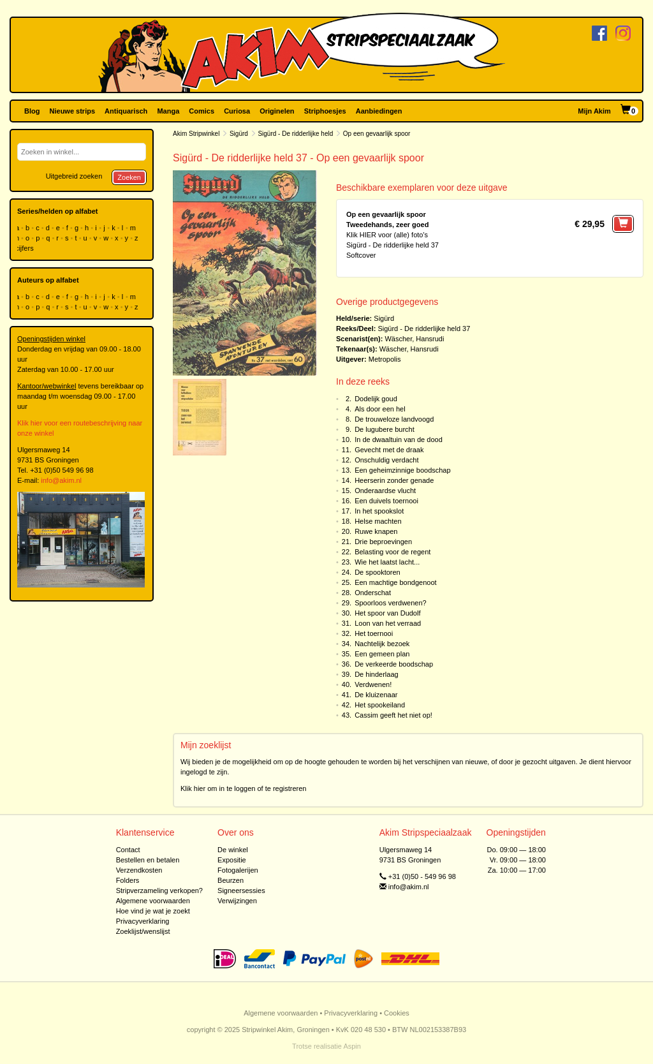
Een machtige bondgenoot (395, 582)
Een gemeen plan (382, 654)
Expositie (231, 860)
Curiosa (237, 111)
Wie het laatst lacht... (387, 562)
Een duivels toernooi (386, 501)
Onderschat (373, 592)
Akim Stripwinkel (196, 133)
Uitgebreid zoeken (74, 176)
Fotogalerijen (237, 870)
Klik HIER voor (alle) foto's (387, 235)
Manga (168, 111)
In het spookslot (379, 511)
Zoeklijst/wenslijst (143, 931)
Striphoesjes (325, 111)
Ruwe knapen (376, 531)
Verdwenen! (373, 684)
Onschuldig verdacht (386, 460)
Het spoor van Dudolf (387, 613)
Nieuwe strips (73, 111)
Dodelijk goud (376, 399)
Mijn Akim (594, 111)
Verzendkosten (139, 870)
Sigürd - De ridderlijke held (295, 133)
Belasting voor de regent (392, 552)
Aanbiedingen (379, 111)
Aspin (352, 1046)
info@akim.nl (61, 480)
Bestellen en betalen (148, 860)
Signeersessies (241, 890)
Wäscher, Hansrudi (414, 339)
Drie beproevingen (383, 541)
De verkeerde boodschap (394, 664)
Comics (201, 111)
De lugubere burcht (385, 429)
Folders (128, 880)
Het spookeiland (380, 705)
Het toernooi (374, 633)
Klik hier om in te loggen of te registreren (243, 788)
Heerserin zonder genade (394, 480)
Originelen (277, 111)
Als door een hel (380, 409)
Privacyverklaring (143, 921)
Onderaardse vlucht (385, 490)
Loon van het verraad (388, 623)
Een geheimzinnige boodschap (402, 470)
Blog (32, 111)
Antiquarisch (126, 111)
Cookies (396, 1013)
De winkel (232, 849)
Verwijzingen (237, 901)
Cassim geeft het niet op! (393, 715)
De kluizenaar (376, 694)
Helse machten (378, 521)
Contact (128, 849)
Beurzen (230, 880)
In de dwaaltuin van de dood (399, 439)
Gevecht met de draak (389, 450)
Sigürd (239, 133)
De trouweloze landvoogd (394, 419)
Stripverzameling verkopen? (159, 890)
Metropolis (385, 359)
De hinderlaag (377, 674)
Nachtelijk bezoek (382, 643)
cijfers (25, 248)
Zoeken (129, 177)
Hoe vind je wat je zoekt (153, 911)
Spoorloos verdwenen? (391, 603)
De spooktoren (377, 572)
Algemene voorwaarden (153, 901)
